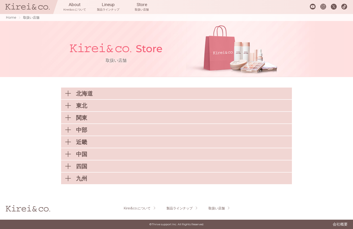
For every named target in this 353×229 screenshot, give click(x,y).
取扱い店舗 (216, 208)
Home (11, 17)
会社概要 (340, 224)
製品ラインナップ (179, 208)
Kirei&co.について (137, 208)
